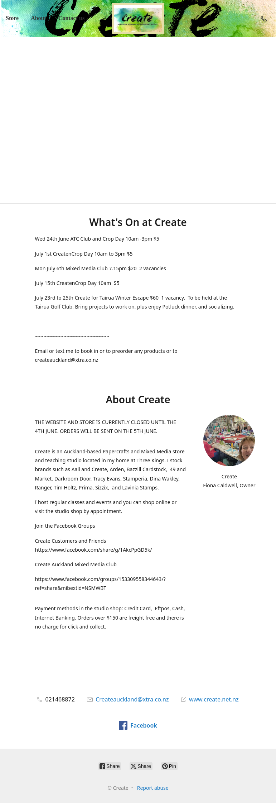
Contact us (71, 18)
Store (12, 18)
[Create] (138, 18)
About (38, 18)
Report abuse (153, 787)
